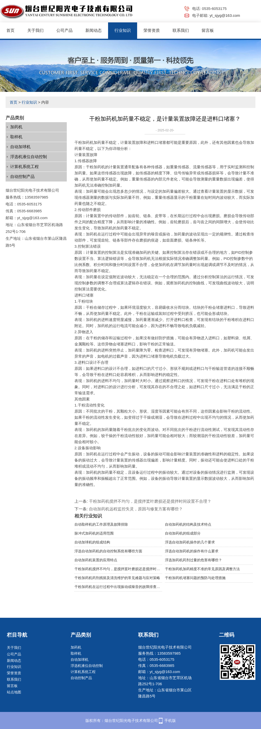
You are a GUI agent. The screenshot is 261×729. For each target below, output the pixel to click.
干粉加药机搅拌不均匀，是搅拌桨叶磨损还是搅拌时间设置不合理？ (150, 501)
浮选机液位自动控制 (28, 157)
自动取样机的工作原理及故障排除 (101, 524)
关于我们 (35, 30)
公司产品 (64, 30)
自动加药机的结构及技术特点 (188, 524)
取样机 (16, 137)
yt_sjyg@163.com (225, 15)
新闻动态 (93, 30)
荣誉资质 (151, 30)
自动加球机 (20, 147)
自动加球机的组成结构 (92, 542)
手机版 (170, 720)
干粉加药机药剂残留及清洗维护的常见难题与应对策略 (117, 578)
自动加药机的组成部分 (183, 533)
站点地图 (14, 692)
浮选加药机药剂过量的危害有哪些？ (193, 560)
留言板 (208, 30)
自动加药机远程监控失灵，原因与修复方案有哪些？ (136, 509)
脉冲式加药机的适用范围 (94, 533)
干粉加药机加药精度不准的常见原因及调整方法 (202, 569)
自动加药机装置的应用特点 (95, 560)
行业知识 (122, 30)
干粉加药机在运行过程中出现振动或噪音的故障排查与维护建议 (118, 587)
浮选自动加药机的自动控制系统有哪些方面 (108, 551)
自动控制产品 (22, 176)
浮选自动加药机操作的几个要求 (190, 542)
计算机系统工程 (24, 166)
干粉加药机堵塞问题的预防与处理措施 (195, 578)
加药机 (16, 127)
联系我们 (181, 30)
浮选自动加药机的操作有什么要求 (191, 551)
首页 (10, 30)
